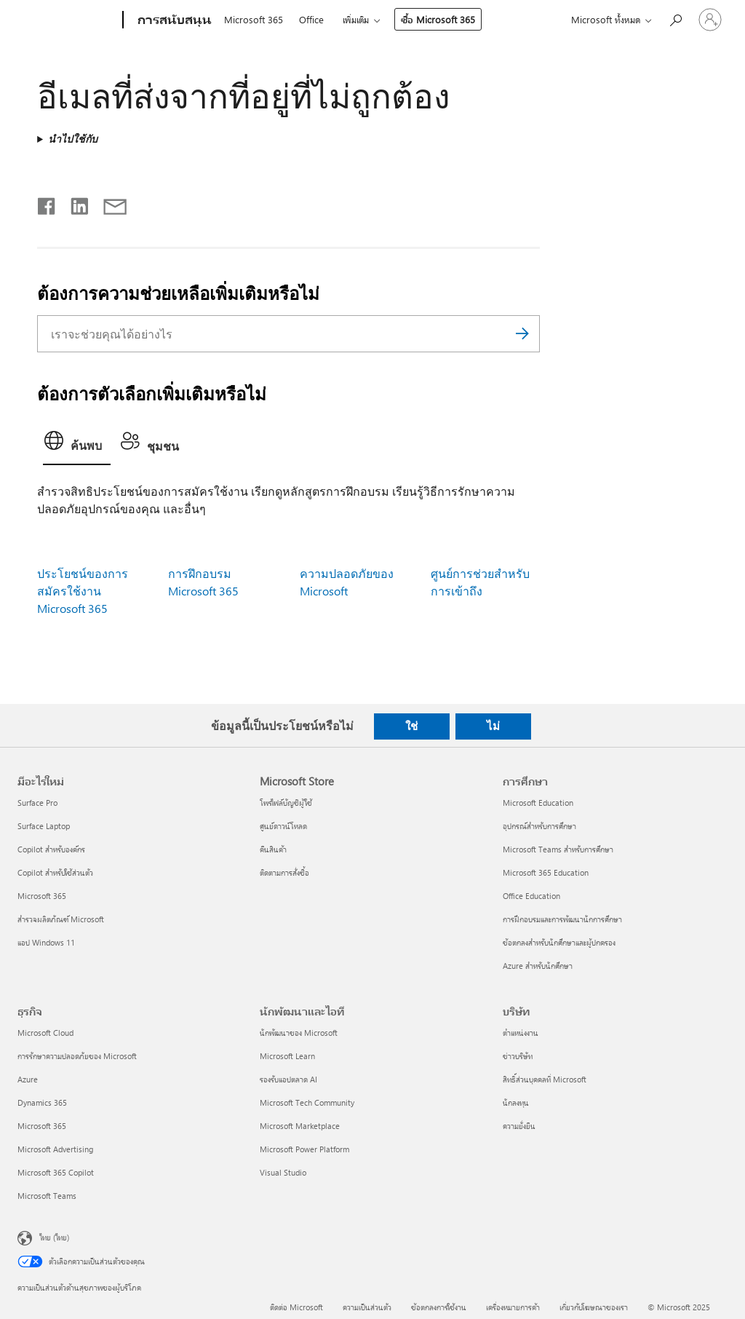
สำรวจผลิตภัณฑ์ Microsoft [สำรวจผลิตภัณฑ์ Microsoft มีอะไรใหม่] (60, 919)
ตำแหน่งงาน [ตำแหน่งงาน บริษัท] (520, 1032)
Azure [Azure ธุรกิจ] (27, 1079)
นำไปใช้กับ (72, 139)
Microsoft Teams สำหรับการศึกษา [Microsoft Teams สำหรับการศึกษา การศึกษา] (558, 849)
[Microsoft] (67, 20)
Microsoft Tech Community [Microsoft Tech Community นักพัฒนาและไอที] (307, 1102)
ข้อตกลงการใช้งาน (438, 1307)
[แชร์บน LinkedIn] (73, 203)
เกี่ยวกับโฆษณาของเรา (593, 1307)
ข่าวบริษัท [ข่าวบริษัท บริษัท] (518, 1055)
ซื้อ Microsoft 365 (438, 19)
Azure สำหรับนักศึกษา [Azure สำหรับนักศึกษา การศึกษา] (538, 965)
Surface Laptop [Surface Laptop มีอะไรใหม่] (43, 825)
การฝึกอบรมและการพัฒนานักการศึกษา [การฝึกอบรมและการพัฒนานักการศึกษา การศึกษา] (562, 919)
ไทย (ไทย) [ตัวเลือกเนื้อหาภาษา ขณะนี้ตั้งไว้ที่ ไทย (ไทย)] (54, 1237)
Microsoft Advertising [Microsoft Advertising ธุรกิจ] (55, 1149)
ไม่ (493, 725)
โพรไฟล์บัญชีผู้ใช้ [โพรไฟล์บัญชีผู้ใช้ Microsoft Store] (286, 802)
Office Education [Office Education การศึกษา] (531, 895)
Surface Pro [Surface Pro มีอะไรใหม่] (37, 802)
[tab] (77, 445)
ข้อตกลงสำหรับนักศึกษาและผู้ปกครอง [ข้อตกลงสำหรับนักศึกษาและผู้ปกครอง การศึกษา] (559, 942)
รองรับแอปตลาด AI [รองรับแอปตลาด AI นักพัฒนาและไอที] (288, 1079)
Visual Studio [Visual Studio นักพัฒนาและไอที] (283, 1172)
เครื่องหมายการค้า (513, 1307)
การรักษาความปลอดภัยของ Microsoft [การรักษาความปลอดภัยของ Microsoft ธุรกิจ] (77, 1055)
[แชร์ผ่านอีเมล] (108, 203)
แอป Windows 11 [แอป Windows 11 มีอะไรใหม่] (46, 942)
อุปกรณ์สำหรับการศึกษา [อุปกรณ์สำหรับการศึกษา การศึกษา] (539, 825)
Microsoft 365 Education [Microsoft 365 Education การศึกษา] (546, 872)
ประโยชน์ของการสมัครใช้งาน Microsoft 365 (82, 591)
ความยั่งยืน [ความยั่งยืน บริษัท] (519, 1125)
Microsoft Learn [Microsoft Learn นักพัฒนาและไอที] (287, 1055)
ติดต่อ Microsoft (296, 1307)
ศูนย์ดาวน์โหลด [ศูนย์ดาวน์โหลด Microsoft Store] (283, 825)
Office (311, 19)
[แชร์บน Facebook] (47, 203)
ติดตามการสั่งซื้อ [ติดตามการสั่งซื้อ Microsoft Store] (284, 872)
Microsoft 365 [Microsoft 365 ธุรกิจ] (41, 1125)
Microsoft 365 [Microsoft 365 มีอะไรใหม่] (41, 895)
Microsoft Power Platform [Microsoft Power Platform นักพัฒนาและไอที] (304, 1149)
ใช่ (411, 725)
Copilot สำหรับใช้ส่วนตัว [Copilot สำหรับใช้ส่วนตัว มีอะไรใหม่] (55, 872)
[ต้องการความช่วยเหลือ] (675, 18)
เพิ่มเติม (356, 19)
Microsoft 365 (253, 19)
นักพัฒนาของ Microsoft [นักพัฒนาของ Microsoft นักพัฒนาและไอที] (299, 1032)
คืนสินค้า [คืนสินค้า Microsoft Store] (273, 849)
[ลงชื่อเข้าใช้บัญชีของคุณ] (710, 19)
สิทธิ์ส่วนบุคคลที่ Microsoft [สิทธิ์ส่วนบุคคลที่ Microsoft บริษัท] (544, 1079)
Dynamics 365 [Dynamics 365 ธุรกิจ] (42, 1102)
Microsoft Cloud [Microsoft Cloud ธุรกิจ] (45, 1032)
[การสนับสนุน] (173, 20)
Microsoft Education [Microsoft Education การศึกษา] (538, 802)
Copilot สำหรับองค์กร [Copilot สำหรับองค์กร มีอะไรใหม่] (51, 849)
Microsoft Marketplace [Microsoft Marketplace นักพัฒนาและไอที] (300, 1125)
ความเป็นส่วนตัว (367, 1307)
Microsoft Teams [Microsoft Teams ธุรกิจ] (46, 1195)
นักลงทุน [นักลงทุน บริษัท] (516, 1102)
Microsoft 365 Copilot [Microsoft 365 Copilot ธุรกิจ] (55, 1172)
